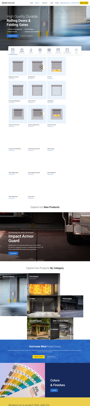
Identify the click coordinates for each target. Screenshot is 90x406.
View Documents (51, 305)
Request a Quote (84, 2)
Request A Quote (14, 363)
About (51, 2)
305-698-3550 (76, 2)
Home (31, 2)
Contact (57, 2)
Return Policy (13, 389)
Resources (45, 3)
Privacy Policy (13, 391)
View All (54, 339)
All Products (26, 363)
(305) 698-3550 (42, 389)
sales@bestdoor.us (66, 2)
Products (37, 3)
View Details (11, 77)
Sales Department (42, 387)
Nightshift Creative (78, 402)
